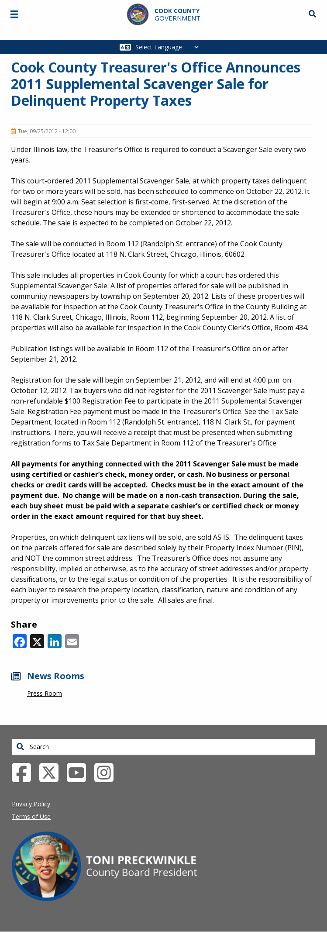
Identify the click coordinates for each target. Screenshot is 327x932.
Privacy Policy (31, 804)
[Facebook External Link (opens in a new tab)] (25, 772)
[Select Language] (169, 46)
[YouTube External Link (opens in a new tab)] (80, 772)
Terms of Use (31, 816)
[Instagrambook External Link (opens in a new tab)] (107, 772)
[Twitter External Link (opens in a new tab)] (52, 772)
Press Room (44, 693)
